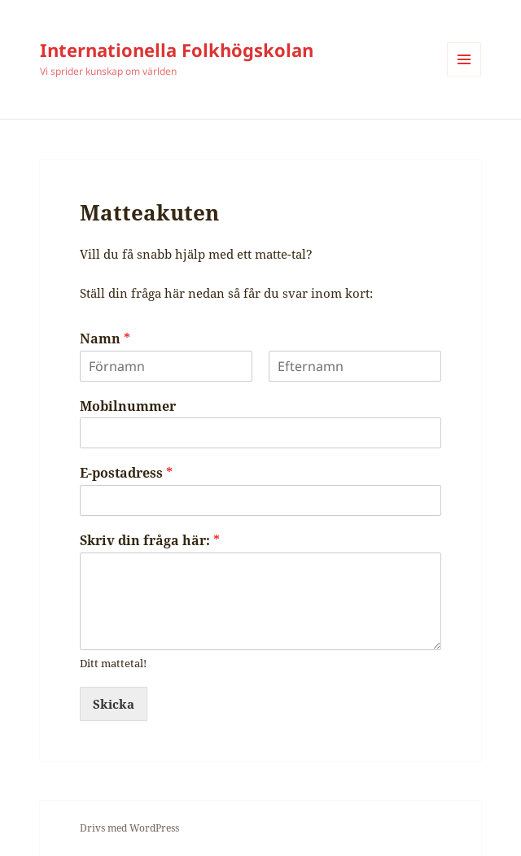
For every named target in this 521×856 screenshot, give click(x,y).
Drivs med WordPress (129, 828)
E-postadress (126, 473)
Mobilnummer (128, 406)
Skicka (113, 704)
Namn (105, 338)
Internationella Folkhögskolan (176, 49)
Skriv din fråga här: (150, 540)
